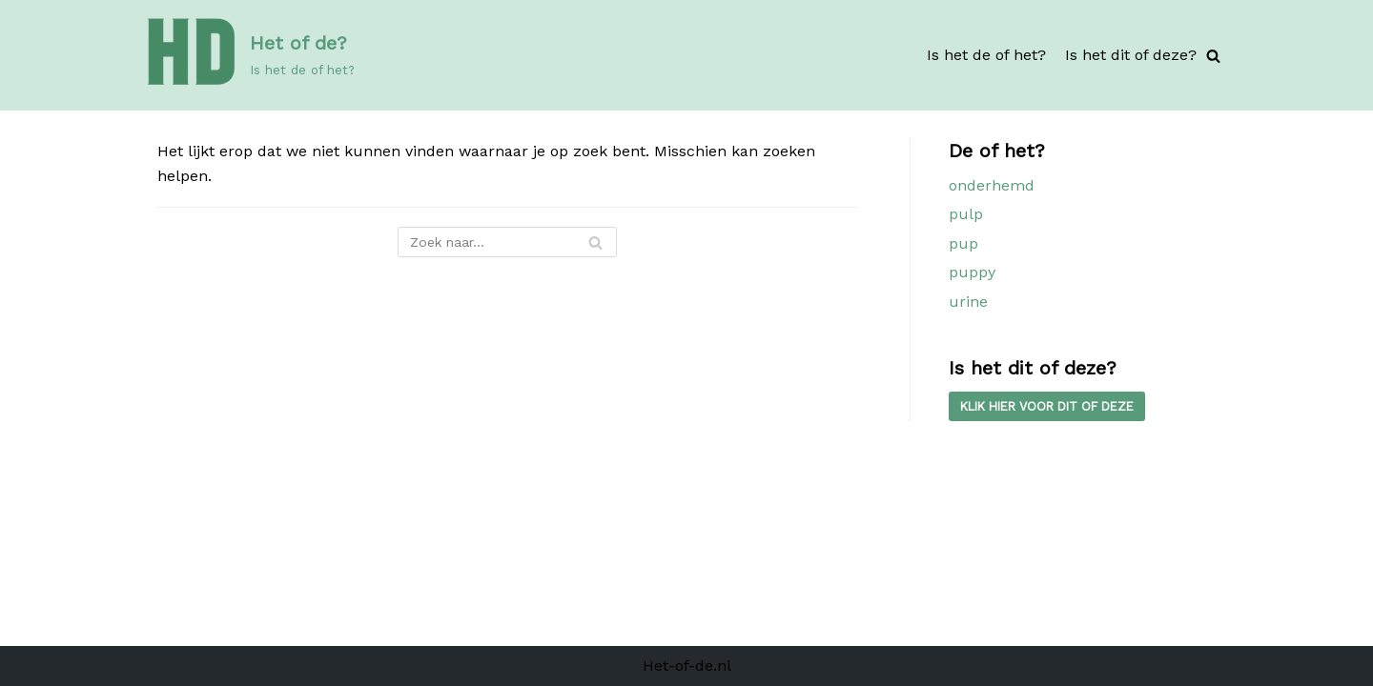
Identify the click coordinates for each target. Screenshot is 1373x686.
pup (963, 243)
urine (968, 302)
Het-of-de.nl (687, 665)
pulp (966, 214)
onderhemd (992, 185)
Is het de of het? (986, 55)
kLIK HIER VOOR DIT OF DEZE (1047, 406)
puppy (972, 272)
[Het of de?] (249, 55)
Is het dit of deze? (1131, 55)
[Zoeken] (1213, 56)
